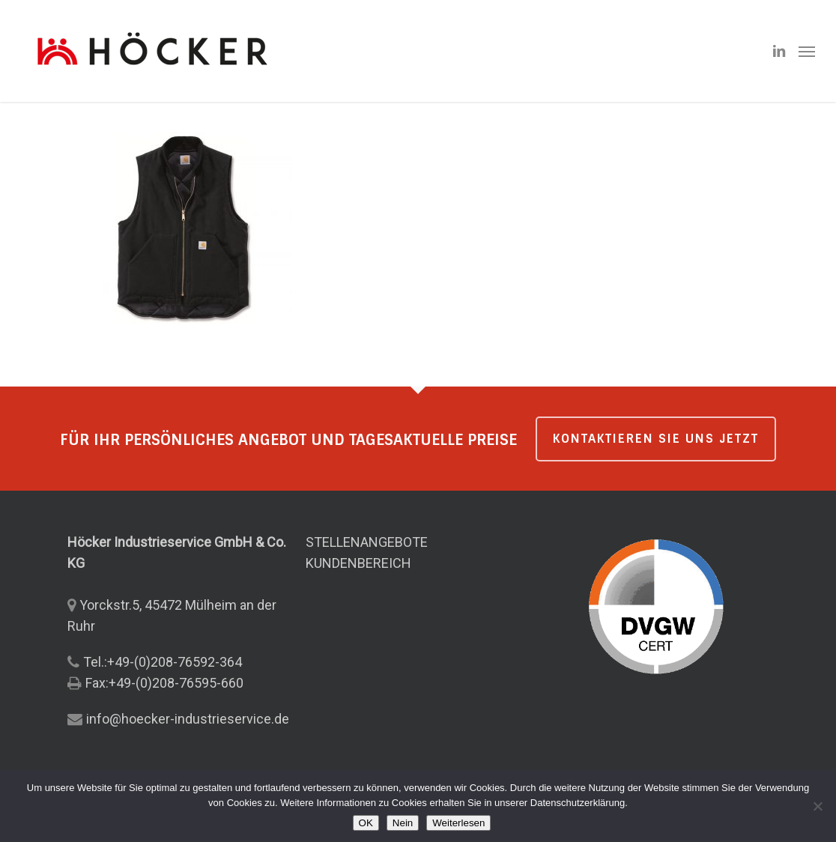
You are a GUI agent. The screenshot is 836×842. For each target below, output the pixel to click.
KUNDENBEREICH (358, 563)
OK (366, 823)
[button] (807, 50)
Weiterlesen (458, 823)
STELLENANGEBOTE (367, 542)
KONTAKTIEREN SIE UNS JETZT (656, 438)
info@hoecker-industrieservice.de (187, 719)
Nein (403, 823)
